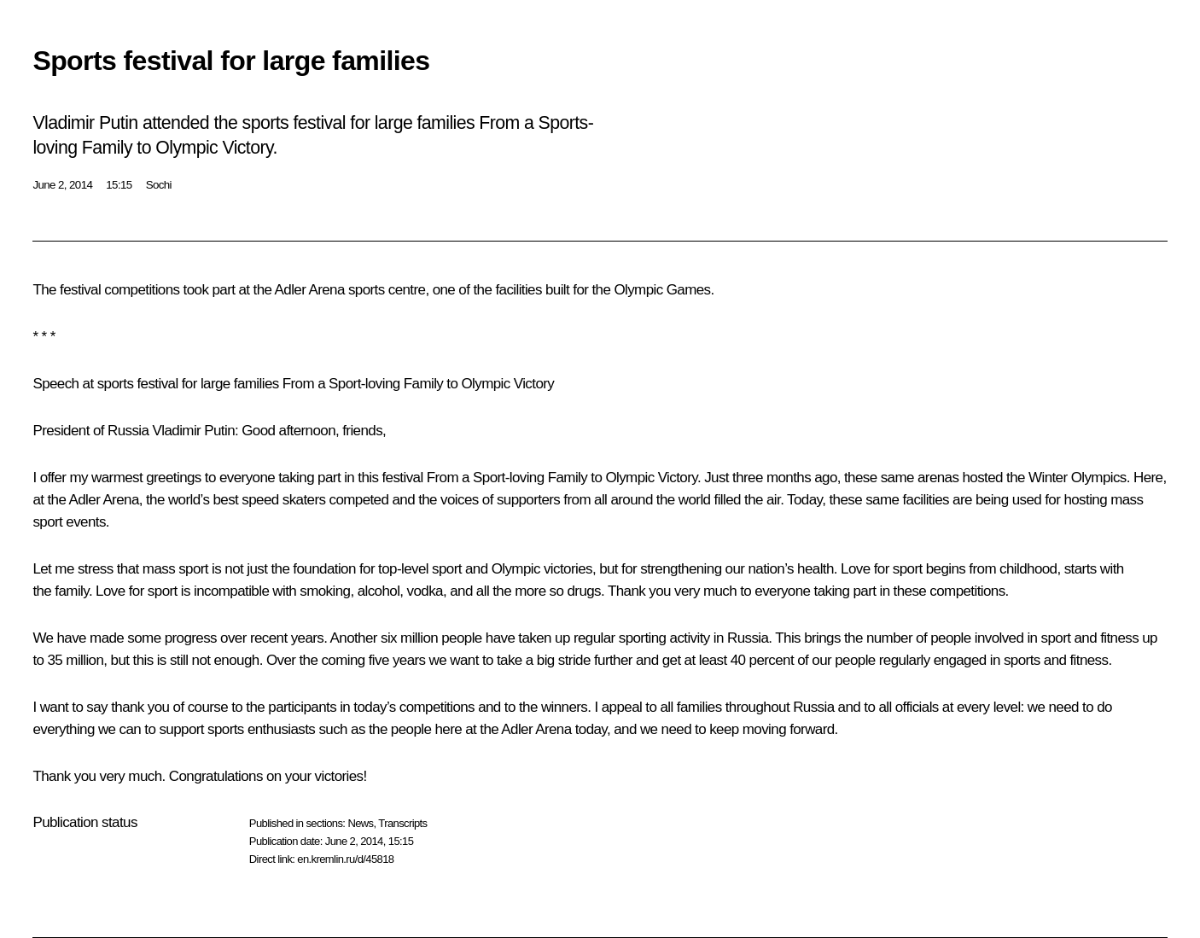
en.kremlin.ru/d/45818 (345, 859)
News (360, 823)
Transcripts (402, 823)
